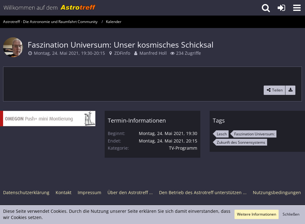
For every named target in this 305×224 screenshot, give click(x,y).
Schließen (291, 214)
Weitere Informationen (256, 214)
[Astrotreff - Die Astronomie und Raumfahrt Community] (50, 8)
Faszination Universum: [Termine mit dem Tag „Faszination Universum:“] (254, 134)
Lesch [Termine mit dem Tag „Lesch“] (222, 134)
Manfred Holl (153, 53)
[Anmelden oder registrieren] (281, 8)
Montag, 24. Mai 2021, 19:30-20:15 (69, 53)
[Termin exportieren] (290, 90)
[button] (297, 8)
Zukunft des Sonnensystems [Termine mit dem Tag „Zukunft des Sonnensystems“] (241, 142)
